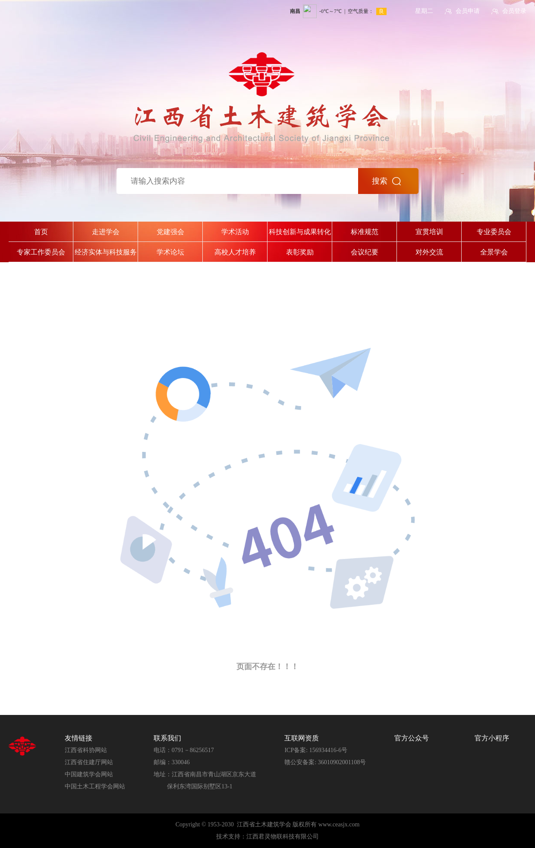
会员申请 (468, 11)
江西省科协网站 (86, 750)
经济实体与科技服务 (106, 252)
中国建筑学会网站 (89, 774)
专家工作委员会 (41, 252)
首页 (41, 231)
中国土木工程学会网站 (95, 786)
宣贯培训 (429, 231)
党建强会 (170, 231)
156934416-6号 (328, 750)
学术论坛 (170, 252)
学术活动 (235, 231)
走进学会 (106, 231)
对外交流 (429, 252)
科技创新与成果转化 (300, 231)
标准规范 (364, 231)
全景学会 (494, 252)
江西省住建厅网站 (89, 762)
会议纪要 (364, 252)
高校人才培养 (235, 252)
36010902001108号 (342, 762)
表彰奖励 (300, 252)
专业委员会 (494, 231)
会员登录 (514, 11)
